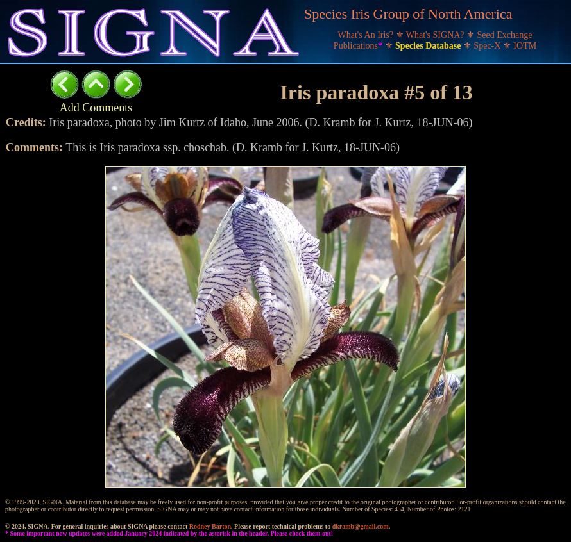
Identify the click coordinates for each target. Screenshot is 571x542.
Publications (359, 46)
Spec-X (488, 46)
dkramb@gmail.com (360, 526)
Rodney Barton (210, 526)
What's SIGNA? (436, 35)
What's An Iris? (367, 35)
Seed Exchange (505, 35)
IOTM (524, 46)
